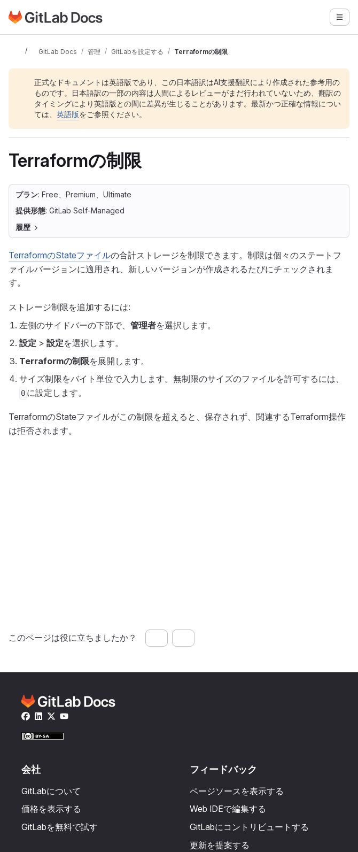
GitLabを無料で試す (59, 827)
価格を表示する (51, 808)
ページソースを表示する (237, 791)
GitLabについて (51, 791)
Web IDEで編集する (228, 808)
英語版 (68, 114)
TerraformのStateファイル (60, 255)
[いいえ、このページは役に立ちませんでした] (183, 638)
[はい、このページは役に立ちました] (156, 638)
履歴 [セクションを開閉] (27, 227)
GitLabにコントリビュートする (249, 827)
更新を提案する (220, 845)
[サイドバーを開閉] (15, 51)
